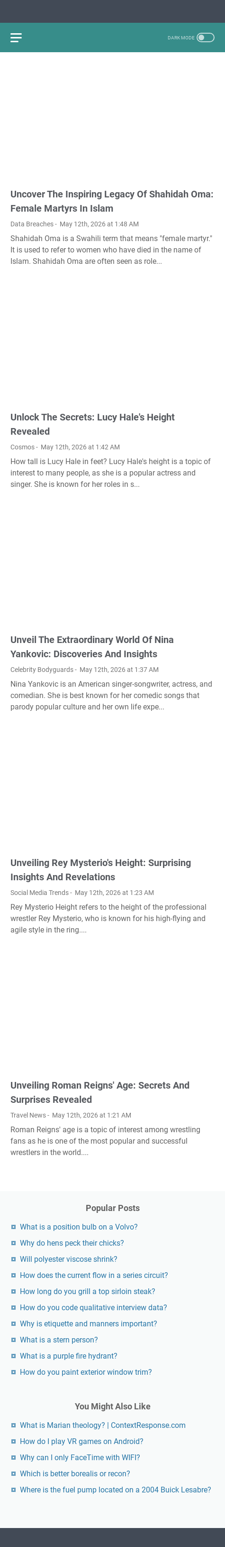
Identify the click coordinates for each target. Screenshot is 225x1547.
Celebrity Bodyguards (41, 669)
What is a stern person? (59, 1339)
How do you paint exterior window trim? (86, 1372)
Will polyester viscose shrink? (68, 1259)
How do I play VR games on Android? (82, 1441)
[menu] (21, 37)
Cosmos (22, 447)
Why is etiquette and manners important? (88, 1323)
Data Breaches (32, 224)
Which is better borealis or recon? (75, 1473)
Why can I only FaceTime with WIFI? (80, 1457)
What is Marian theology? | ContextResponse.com (103, 1425)
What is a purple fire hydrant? (68, 1356)
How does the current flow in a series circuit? (94, 1275)
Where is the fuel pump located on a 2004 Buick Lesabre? (115, 1489)
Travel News (28, 1115)
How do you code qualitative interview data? (93, 1307)
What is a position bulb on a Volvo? (79, 1226)
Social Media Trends (39, 892)
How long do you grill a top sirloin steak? (87, 1291)
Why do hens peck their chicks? (72, 1243)
